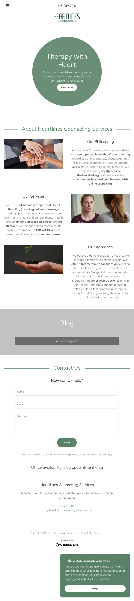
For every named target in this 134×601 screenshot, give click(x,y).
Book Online (67, 87)
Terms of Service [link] (98, 454)
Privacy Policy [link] (78, 454)
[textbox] (67, 391)
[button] (13, 5)
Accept (95, 588)
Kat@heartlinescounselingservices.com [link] (67, 510)
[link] (67, 17)
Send (67, 442)
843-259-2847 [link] (66, 6)
